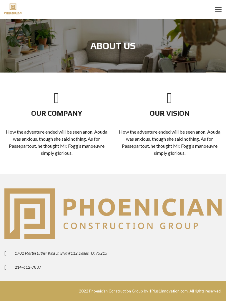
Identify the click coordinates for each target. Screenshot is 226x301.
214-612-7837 (28, 267)
